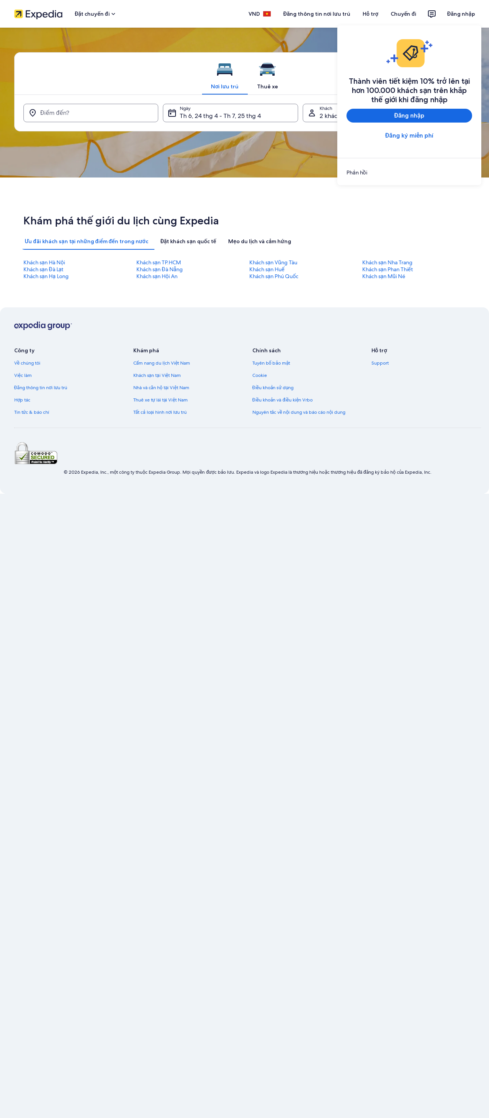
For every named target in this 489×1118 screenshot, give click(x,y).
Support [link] (380, 363)
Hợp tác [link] (22, 400)
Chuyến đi (403, 13)
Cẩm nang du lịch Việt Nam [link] (162, 363)
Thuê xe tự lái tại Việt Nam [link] (160, 400)
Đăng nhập (461, 13)
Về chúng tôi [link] (27, 363)
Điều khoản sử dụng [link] (273, 388)
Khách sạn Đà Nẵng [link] (159, 269)
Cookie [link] (259, 375)
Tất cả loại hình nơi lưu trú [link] (160, 412)
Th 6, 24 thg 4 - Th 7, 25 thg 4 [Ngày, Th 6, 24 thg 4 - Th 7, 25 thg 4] (220, 116)
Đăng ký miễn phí (409, 135)
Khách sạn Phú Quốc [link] (274, 276)
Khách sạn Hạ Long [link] (46, 276)
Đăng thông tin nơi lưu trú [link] (41, 388)
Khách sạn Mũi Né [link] (383, 276)
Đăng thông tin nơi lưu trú (316, 13)
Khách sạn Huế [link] (267, 269)
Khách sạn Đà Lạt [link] (43, 269)
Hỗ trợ (370, 13)
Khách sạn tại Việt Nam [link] (157, 375)
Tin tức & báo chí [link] (31, 412)
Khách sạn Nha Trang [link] (387, 262)
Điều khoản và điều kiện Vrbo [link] (282, 400)
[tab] (225, 73)
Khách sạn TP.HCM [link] (158, 262)
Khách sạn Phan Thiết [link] (387, 269)
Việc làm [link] (23, 375)
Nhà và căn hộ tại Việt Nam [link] (161, 388)
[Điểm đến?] (91, 113)
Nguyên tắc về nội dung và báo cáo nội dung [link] (299, 412)
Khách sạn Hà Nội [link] (44, 262)
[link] (409, 172)
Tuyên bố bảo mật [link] (271, 363)
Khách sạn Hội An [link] (157, 276)
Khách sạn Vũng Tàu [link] (273, 262)
